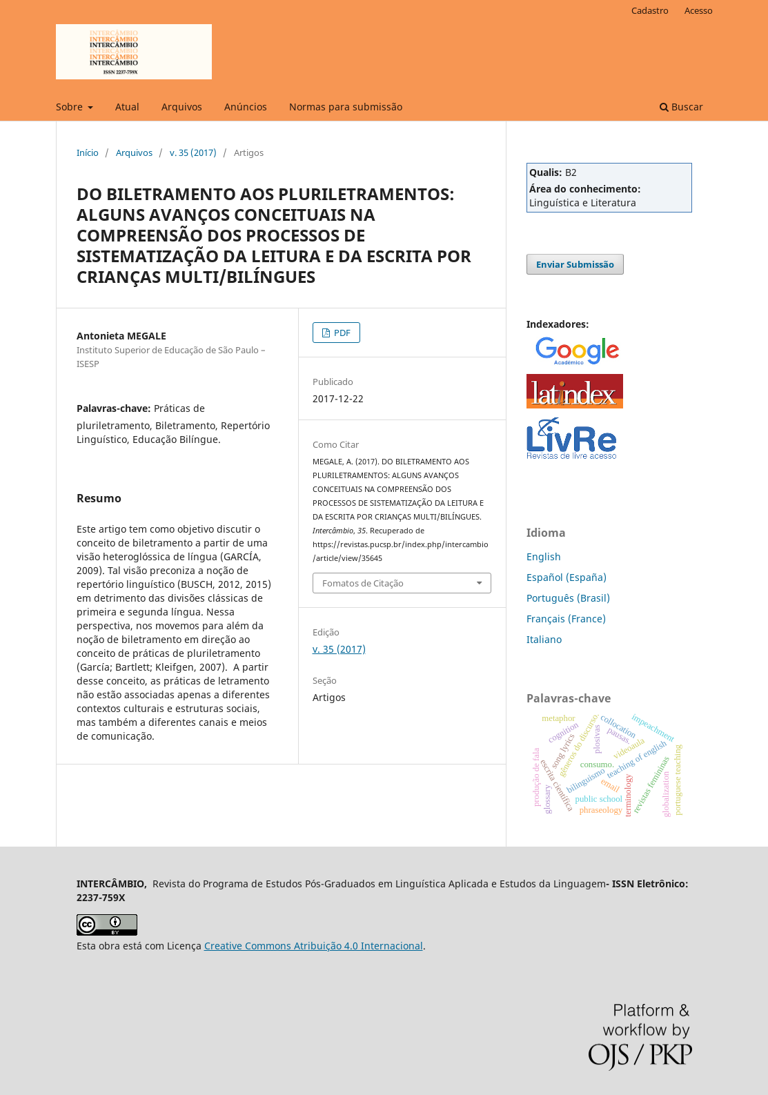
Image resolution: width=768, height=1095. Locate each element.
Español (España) (566, 577)
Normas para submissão (345, 106)
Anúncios (245, 106)
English (543, 556)
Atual (127, 106)
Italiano (544, 639)
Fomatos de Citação (363, 583)
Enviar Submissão (575, 264)
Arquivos (181, 106)
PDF (341, 332)
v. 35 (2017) (193, 152)
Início (88, 152)
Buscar (681, 106)
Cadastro (650, 10)
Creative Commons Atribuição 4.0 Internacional (313, 945)
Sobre (71, 106)
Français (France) (566, 618)
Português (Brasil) (568, 597)
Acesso (699, 10)
